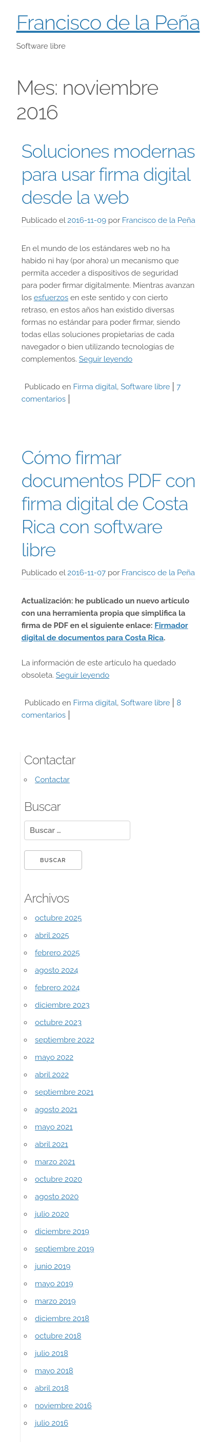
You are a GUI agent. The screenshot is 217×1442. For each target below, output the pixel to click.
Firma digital (95, 386)
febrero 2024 (57, 987)
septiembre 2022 (64, 1039)
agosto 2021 (56, 1109)
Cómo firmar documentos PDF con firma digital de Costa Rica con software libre (108, 503)
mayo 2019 (54, 1283)
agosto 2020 (56, 1196)
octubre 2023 (58, 1022)
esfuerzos (51, 297)
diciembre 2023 (62, 1005)
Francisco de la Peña (108, 22)
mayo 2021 (54, 1127)
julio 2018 (51, 1353)
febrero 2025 (57, 952)
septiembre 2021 (64, 1092)
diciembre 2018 (62, 1318)
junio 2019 (52, 1266)
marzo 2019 (55, 1301)
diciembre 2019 (62, 1231)
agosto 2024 (56, 970)
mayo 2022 (54, 1057)
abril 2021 (51, 1144)
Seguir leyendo (105, 359)
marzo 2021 (55, 1161)
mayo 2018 (54, 1370)
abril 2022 (52, 1074)
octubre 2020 (58, 1179)
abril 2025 (52, 935)
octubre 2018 (58, 1336)
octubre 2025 (58, 918)
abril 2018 (52, 1388)
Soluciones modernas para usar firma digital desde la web (108, 174)
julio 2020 (52, 1214)
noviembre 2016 (63, 1405)
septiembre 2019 (64, 1248)
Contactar (52, 779)
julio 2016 (51, 1423)
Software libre (145, 386)
